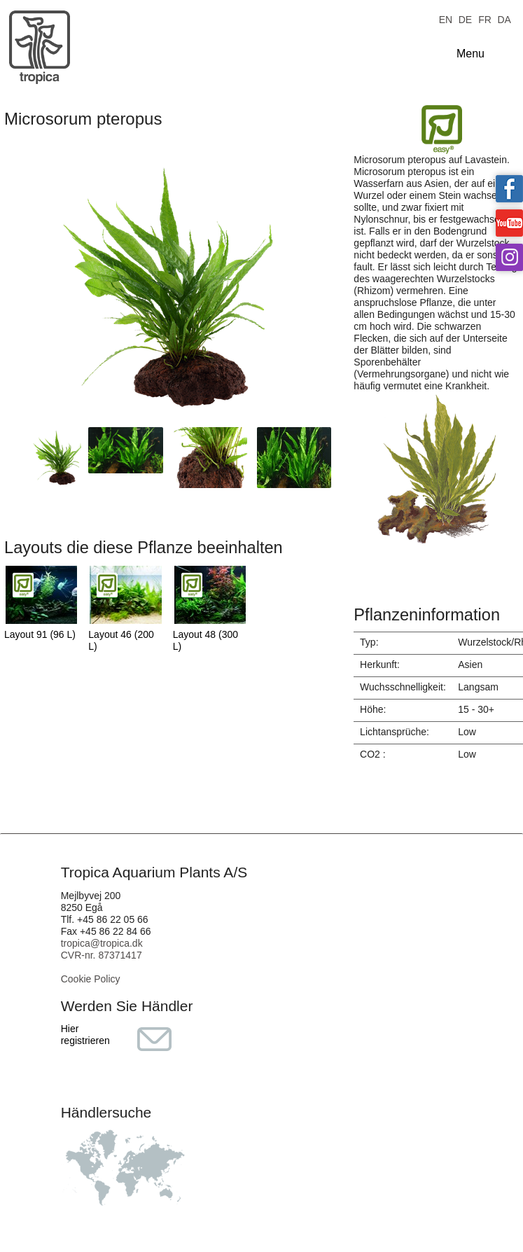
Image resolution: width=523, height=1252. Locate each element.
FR (484, 18)
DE (465, 18)
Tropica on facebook (509, 188)
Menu (470, 54)
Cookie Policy (90, 979)
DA (503, 18)
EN (445, 18)
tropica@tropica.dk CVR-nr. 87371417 (102, 949)
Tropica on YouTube (509, 223)
